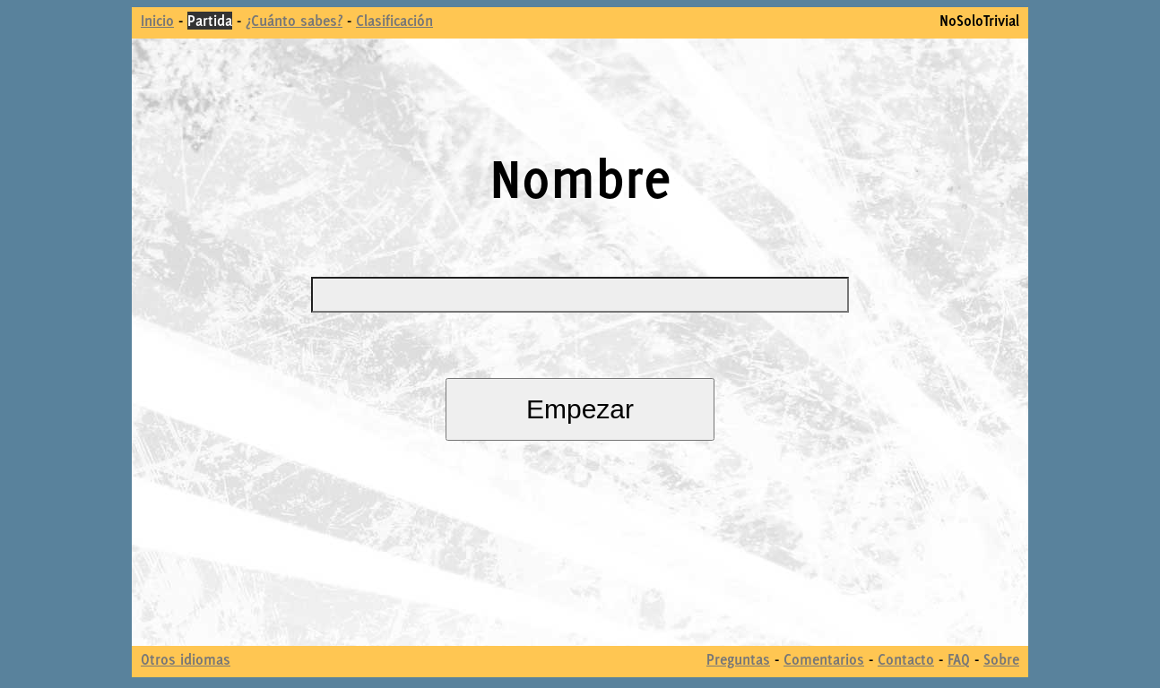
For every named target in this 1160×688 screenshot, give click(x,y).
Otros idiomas (185, 659)
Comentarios (823, 659)
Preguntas (738, 659)
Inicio (157, 21)
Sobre (1001, 659)
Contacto (906, 659)
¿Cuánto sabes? (294, 21)
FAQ (959, 659)
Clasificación (394, 21)
